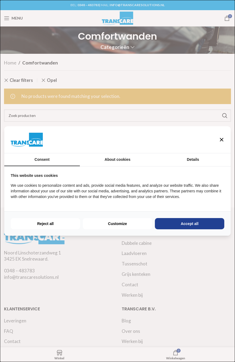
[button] (221, 139)
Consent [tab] (42, 159)
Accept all (189, 224)
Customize (117, 224)
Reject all (45, 224)
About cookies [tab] (117, 159)
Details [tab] (193, 159)
